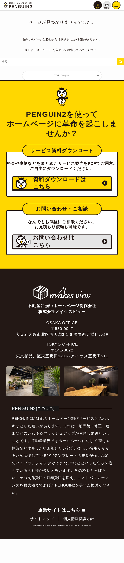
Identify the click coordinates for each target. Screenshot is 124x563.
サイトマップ (42, 543)
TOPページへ (62, 75)
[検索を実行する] (120, 61)
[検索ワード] (62, 61)
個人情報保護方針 (78, 543)
